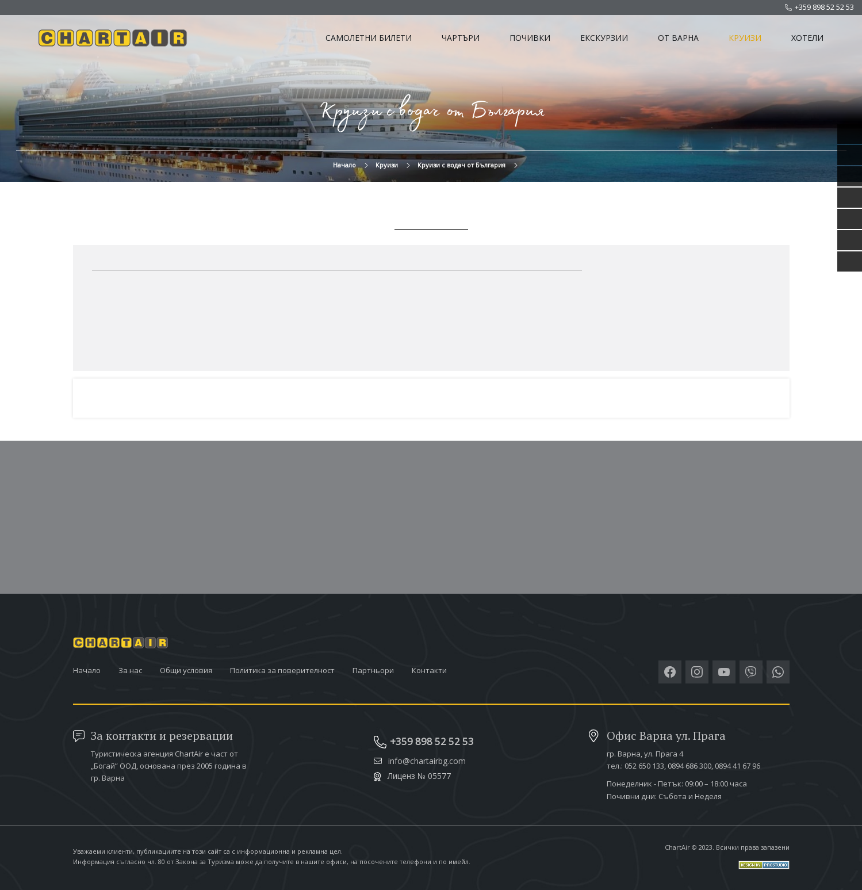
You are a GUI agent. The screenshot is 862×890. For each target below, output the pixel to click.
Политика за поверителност (282, 670)
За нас (130, 670)
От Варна (678, 37)
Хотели (807, 37)
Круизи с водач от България (461, 165)
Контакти (429, 670)
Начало (344, 165)
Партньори (373, 670)
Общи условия (186, 670)
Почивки (529, 37)
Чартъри (461, 37)
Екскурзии (604, 37)
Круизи (745, 37)
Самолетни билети (368, 37)
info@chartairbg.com (420, 761)
